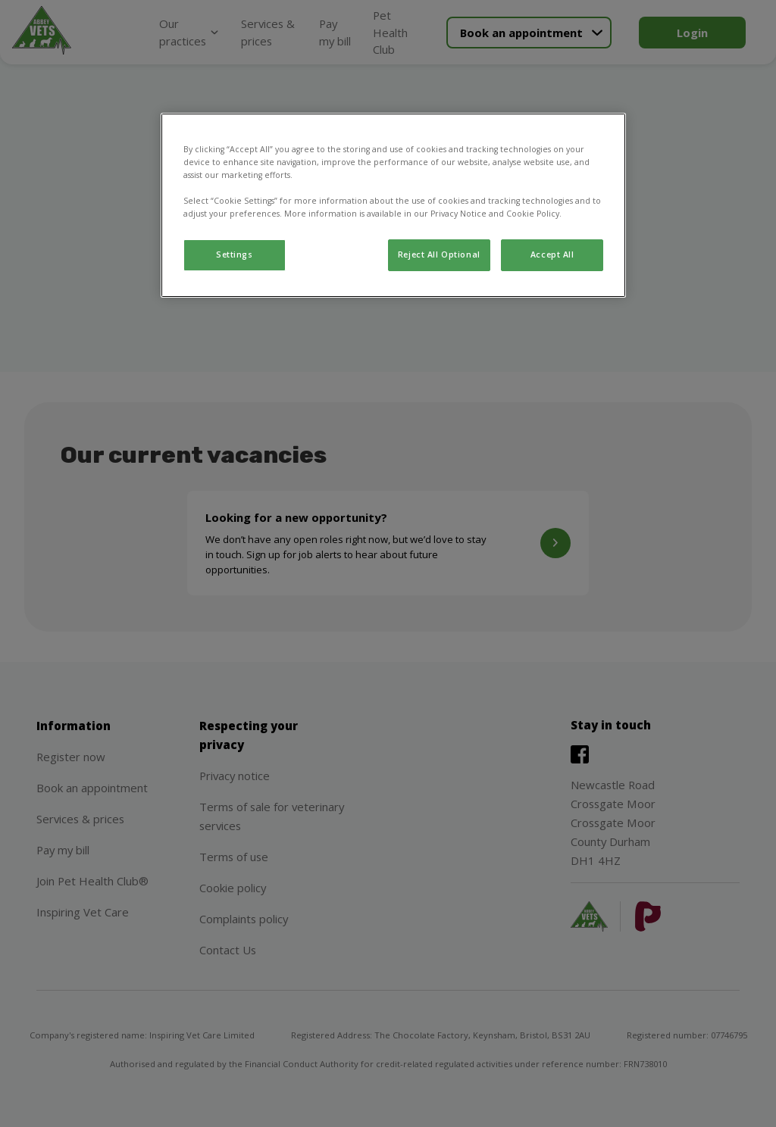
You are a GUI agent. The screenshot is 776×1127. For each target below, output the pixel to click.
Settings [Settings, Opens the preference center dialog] (234, 254)
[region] (393, 205)
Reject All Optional (439, 254)
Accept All (552, 254)
